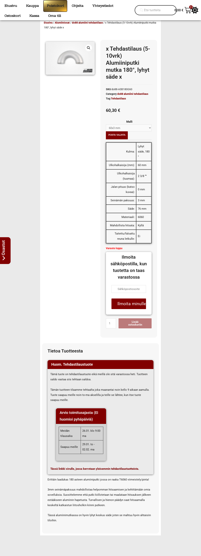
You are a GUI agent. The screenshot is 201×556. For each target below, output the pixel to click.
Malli (129, 127)
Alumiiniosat (62, 28)
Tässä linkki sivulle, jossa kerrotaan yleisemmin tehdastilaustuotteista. (94, 474)
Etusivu (48, 28)
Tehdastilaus (118, 103)
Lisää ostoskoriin (135, 329)
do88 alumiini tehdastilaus (87, 28)
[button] (88, 53)
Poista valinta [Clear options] (116, 140)
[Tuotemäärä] (111, 329)
